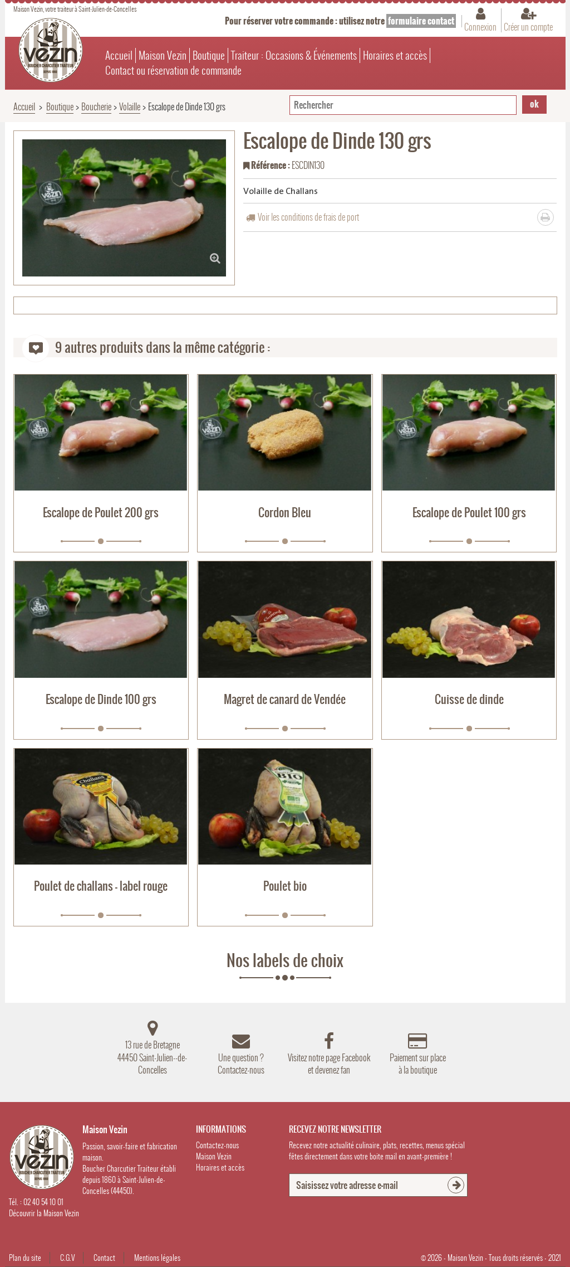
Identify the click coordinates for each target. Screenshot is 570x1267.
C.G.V (67, 1258)
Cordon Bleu (284, 512)
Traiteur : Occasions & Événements (294, 55)
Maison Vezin (162, 55)
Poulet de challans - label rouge (101, 886)
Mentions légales (157, 1258)
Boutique (209, 55)
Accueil (118, 55)
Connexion (480, 26)
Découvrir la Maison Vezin (44, 1213)
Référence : (266, 165)
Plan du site (25, 1258)
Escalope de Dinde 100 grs (101, 699)
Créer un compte (528, 26)
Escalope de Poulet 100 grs (469, 512)
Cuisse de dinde (469, 699)
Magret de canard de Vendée (285, 699)
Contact (104, 1258)
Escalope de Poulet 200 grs (101, 512)
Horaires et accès (395, 55)
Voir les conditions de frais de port (308, 217)
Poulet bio (285, 886)
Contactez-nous (217, 1145)
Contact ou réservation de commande (173, 70)
